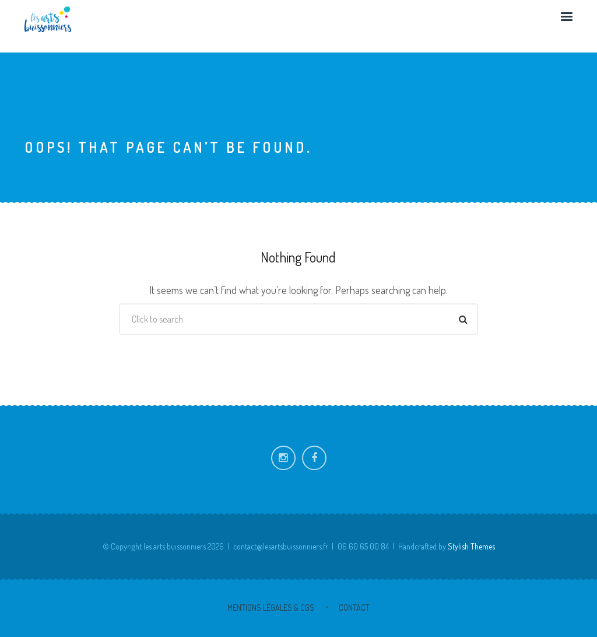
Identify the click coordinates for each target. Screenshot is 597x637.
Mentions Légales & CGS (270, 607)
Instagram (283, 458)
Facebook (314, 458)
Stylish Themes (471, 546)
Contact (354, 607)
